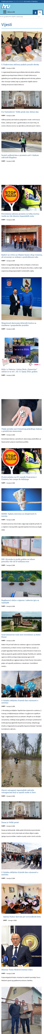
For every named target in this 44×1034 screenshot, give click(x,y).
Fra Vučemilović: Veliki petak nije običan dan (20, 112)
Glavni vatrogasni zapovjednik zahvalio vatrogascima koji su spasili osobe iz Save (18, 791)
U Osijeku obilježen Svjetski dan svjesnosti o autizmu (19, 701)
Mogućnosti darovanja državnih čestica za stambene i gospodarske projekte (18, 324)
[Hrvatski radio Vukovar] (5, 6)
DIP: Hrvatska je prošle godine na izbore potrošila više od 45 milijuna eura (18, 560)
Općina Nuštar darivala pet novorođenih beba (22, 917)
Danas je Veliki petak (10, 822)
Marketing (34, 1)
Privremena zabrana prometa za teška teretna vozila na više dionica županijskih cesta (20, 215)
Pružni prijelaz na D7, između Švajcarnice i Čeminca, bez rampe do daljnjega (19, 478)
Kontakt (27, 1)
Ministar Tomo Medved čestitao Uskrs (17, 970)
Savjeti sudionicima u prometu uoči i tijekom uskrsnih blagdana (20, 156)
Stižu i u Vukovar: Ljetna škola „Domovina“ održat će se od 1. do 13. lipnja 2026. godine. (19, 370)
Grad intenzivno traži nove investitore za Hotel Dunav (20, 636)
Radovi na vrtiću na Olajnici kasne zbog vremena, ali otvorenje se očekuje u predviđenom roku (21, 256)
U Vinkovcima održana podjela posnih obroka (20, 64)
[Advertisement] (22, 175)
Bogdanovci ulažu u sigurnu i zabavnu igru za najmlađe (20, 601)
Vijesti (3, 68)
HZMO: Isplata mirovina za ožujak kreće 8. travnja (19, 515)
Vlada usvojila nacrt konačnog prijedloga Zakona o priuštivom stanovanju (21, 430)
